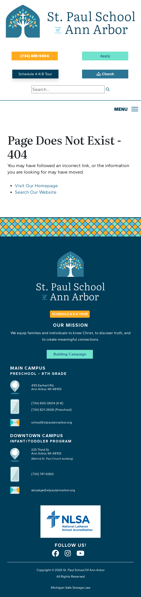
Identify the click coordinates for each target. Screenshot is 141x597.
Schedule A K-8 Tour (35, 74)
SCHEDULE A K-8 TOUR (70, 314)
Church (105, 74)
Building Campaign (69, 354)
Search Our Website (35, 192)
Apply (105, 56)
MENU (121, 109)
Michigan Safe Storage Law (70, 588)
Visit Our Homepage (36, 185)
